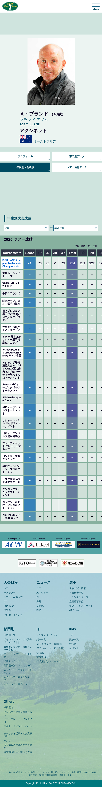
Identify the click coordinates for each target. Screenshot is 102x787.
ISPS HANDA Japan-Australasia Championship (11, 263)
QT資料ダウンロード (47, 661)
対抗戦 (72, 643)
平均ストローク (12, 661)
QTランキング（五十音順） (50, 648)
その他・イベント (13, 614)
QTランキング (76, 610)
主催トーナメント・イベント (18, 728)
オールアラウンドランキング (18, 655)
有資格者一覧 (76, 592)
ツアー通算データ (77, 167)
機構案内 (8, 707)
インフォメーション (47, 635)
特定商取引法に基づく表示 (18, 752)
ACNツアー (10, 592)
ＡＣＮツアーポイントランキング (18, 671)
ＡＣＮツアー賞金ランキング (18, 678)
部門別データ (76, 156)
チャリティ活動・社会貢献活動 (18, 735)
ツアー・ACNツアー (14, 597)
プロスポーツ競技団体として (18, 713)
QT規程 (40, 652)
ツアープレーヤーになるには (18, 720)
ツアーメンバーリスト (81, 606)
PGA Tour (9, 606)
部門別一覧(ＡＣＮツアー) (17, 665)
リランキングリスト (80, 597)
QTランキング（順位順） (49, 643)
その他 (40, 606)
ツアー (7, 588)
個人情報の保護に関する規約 (18, 746)
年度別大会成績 (25, 167)
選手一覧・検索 (77, 588)
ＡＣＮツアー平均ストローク (18, 686)
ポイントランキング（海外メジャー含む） (18, 641)
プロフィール (25, 156)
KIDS (38, 610)
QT (5, 601)
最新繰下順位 (76, 601)
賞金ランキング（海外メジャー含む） (18, 648)
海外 (38, 601)
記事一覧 (41, 639)
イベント (74, 648)
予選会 (7, 610)
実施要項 (41, 657)
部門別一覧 (10, 635)
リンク (7, 740)
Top (71, 635)
